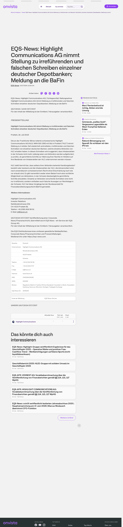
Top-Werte (88, 525)
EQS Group (15, 85)
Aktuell (48, 7)
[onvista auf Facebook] (36, 525)
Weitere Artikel (66, 417)
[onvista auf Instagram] (44, 525)
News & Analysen (16, 12)
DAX (54, 525)
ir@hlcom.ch (22, 212)
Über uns (108, 525)
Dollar (70, 525)
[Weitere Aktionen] (73, 321)
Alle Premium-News (102, 153)
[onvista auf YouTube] (40, 525)
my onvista (59, 7)
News (23, 12)
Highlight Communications (26, 322)
